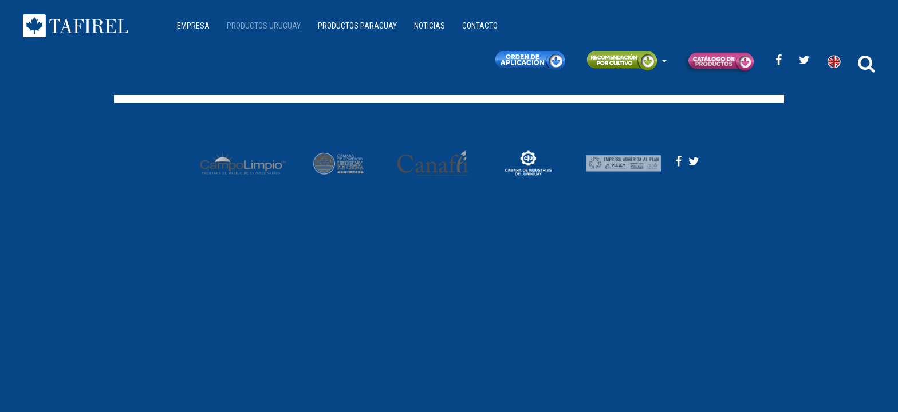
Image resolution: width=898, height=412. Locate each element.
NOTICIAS (429, 25)
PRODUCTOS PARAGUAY (357, 25)
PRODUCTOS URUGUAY (264, 25)
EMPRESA (193, 25)
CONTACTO (480, 25)
